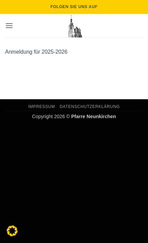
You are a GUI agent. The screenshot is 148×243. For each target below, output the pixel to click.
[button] (9, 25)
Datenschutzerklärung (90, 106)
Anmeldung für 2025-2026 (36, 52)
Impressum (41, 106)
